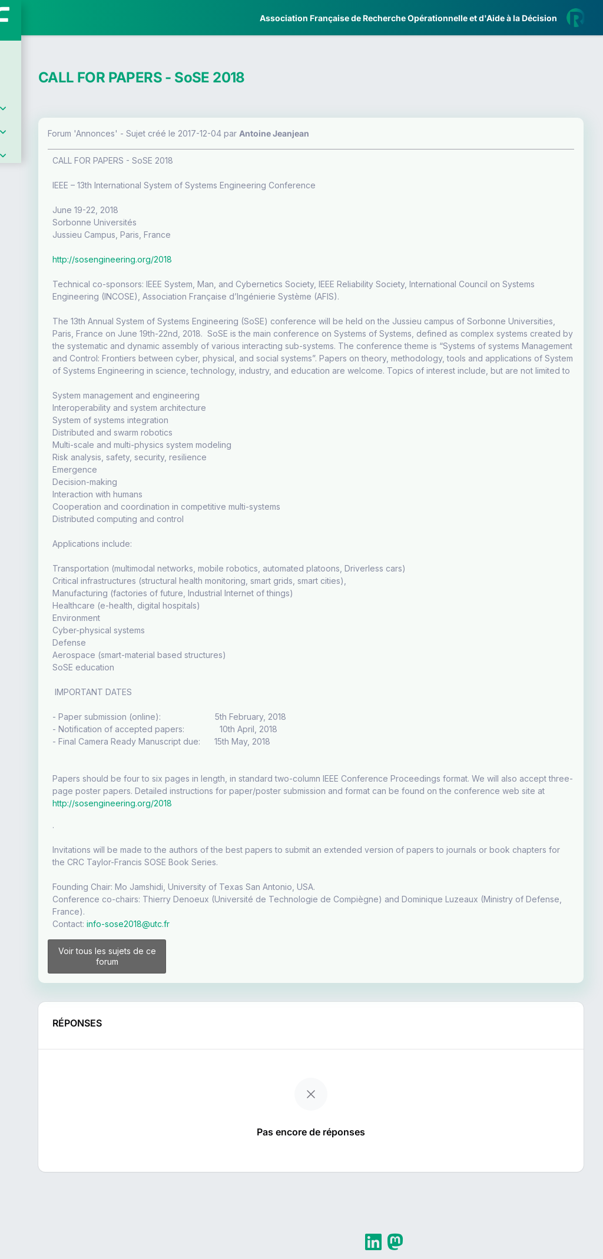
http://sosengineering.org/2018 (247, 259)
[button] (17, 349)
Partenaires (48, 271)
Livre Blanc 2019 (60, 435)
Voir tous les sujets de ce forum (225, 1023)
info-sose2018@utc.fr (263, 986)
